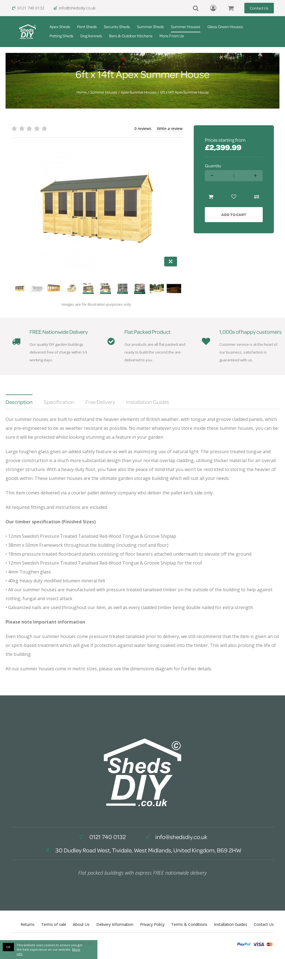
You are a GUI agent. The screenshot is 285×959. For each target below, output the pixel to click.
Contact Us (259, 8)
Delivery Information (114, 924)
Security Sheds (117, 27)
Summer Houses (185, 27)
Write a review (170, 128)
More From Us (171, 36)
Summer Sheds (150, 27)
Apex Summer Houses (138, 92)
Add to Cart (233, 214)
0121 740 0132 (27, 8)
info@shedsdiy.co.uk (74, 8)
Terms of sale (53, 924)
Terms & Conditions (189, 924)
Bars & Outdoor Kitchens (131, 36)
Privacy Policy (152, 924)
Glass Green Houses (225, 27)
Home (82, 92)
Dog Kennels (91, 36)
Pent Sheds (87, 27)
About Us (81, 924)
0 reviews (142, 128)
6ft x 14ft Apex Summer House (184, 92)
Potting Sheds (61, 36)
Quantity (213, 166)
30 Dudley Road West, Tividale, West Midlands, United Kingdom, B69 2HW (142, 850)
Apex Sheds (60, 27)
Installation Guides (230, 924)
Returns (28, 924)
